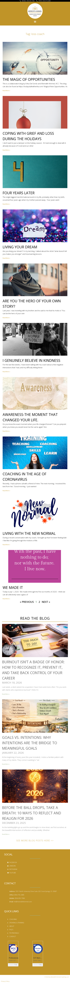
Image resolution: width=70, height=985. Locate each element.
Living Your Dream (20, 246)
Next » (46, 602)
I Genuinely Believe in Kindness (31, 360)
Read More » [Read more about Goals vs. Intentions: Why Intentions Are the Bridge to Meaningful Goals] (6, 764)
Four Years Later (19, 192)
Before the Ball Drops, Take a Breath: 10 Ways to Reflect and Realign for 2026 (31, 813)
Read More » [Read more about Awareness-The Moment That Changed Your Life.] (6, 431)
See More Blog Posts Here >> (35, 840)
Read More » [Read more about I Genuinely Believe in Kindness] (6, 372)
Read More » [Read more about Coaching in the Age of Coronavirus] (6, 491)
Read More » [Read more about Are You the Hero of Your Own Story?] (6, 318)
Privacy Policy (5, 981)
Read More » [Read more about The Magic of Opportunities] (6, 90)
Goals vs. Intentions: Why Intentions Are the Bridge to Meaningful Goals (29, 743)
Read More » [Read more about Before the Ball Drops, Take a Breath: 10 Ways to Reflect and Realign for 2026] (6, 834)
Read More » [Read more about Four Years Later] (6, 204)
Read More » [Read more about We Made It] (6, 599)
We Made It (13, 587)
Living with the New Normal (29, 533)
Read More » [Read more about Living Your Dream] (6, 258)
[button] (35, 21)
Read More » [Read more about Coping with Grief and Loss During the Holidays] (6, 150)
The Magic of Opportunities (29, 79)
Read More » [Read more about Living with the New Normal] (6, 545)
